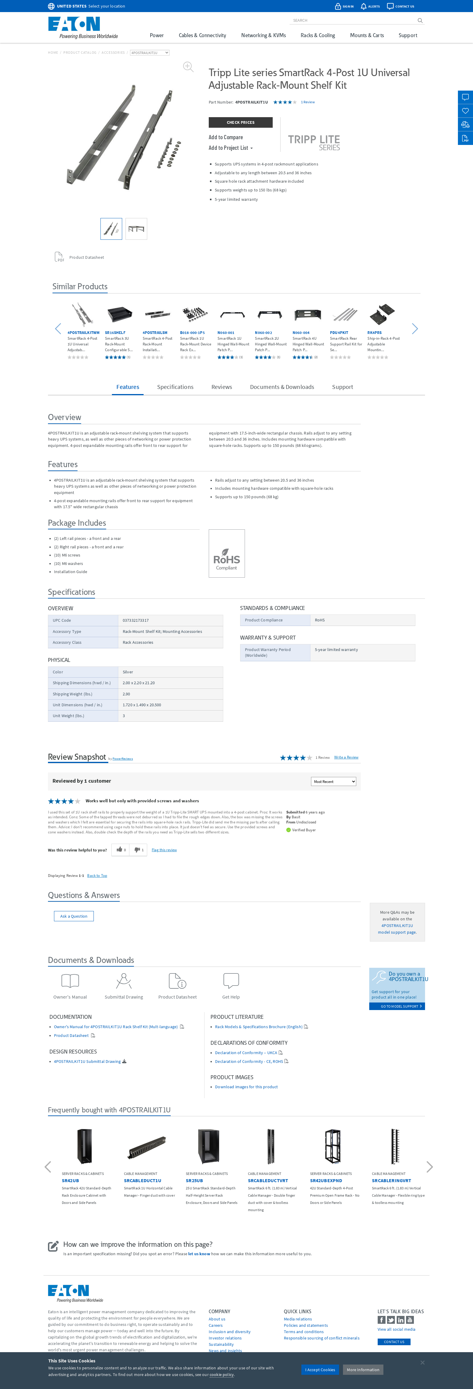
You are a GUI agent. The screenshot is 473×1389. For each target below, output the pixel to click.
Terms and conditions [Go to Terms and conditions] (304, 1331)
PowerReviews (123, 758)
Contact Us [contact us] (394, 1341)
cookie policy (222, 1374)
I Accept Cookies (320, 1369)
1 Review (308, 102)
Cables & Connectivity (202, 35)
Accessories (113, 52)
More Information (363, 1369)
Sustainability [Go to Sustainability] (221, 1344)
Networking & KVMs (263, 35)
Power (157, 35)
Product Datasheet (72, 1035)
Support (408, 35)
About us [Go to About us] (217, 1319)
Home (53, 52)
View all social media (396, 1329)
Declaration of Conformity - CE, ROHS (249, 1061)
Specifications (175, 386)
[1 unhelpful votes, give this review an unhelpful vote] (138, 850)
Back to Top (97, 875)
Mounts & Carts (367, 35)
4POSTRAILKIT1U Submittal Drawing (87, 1061)
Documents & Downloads (282, 386)
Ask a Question (73, 916)
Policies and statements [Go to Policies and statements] (306, 1325)
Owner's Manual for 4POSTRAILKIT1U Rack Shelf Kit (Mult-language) (116, 1026)
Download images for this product (246, 1086)
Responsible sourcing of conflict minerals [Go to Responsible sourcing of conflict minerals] (322, 1338)
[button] (58, 329)
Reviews (221, 386)
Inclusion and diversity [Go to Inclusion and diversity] (230, 1331)
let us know (199, 1253)
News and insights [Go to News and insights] (225, 1350)
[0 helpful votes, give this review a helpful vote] (120, 850)
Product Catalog (80, 52)
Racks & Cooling (318, 35)
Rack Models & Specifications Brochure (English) (259, 1026)
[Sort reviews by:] (333, 781)
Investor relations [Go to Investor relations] (225, 1338)
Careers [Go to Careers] (216, 1325)
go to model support (401, 1006)
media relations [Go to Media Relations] (298, 1319)
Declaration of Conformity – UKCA (246, 1052)
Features (127, 386)
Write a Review (346, 757)
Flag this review (164, 849)
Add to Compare (226, 136)
